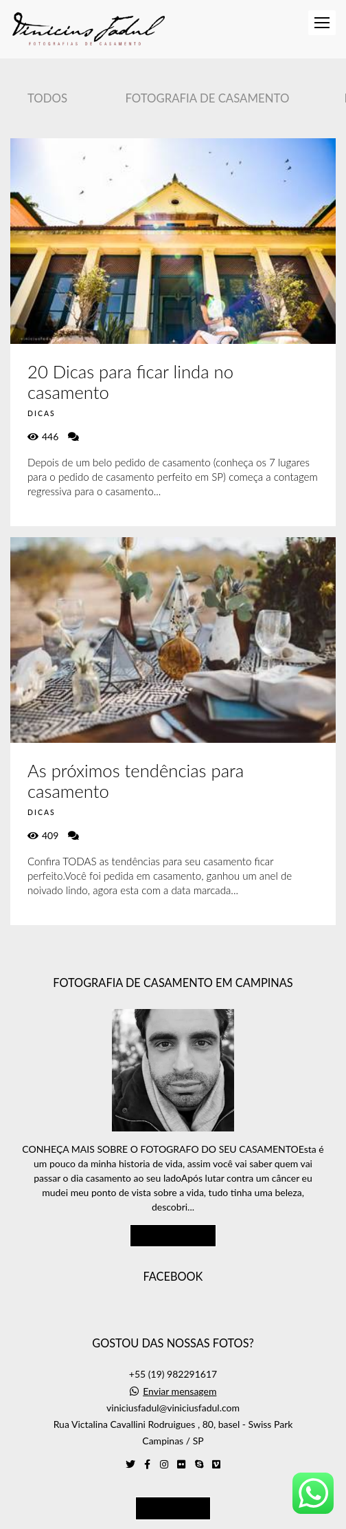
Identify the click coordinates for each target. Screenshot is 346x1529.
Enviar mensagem (179, 1351)
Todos (47, 98)
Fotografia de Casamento (207, 98)
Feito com (172, 1517)
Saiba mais (173, 1195)
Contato (173, 1467)
